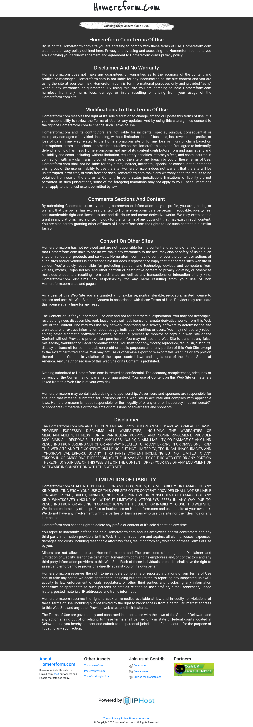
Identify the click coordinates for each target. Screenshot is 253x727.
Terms (107, 718)
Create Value (138, 671)
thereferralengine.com (97, 676)
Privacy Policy (120, 718)
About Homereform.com (57, 661)
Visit (56, 674)
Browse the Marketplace (145, 677)
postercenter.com (94, 671)
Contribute (137, 665)
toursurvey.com (93, 665)
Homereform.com (139, 718)
